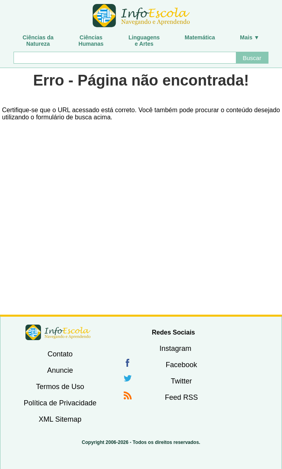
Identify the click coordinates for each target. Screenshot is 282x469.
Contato (59, 354)
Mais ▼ (249, 37)
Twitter (181, 381)
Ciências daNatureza (38, 40)
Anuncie (60, 370)
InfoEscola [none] (58, 332)
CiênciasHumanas (90, 40)
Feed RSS (181, 397)
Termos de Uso (60, 387)
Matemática (200, 37)
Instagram (175, 348)
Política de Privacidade (59, 403)
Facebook (181, 365)
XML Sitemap (60, 419)
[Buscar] (124, 57)
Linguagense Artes (144, 40)
